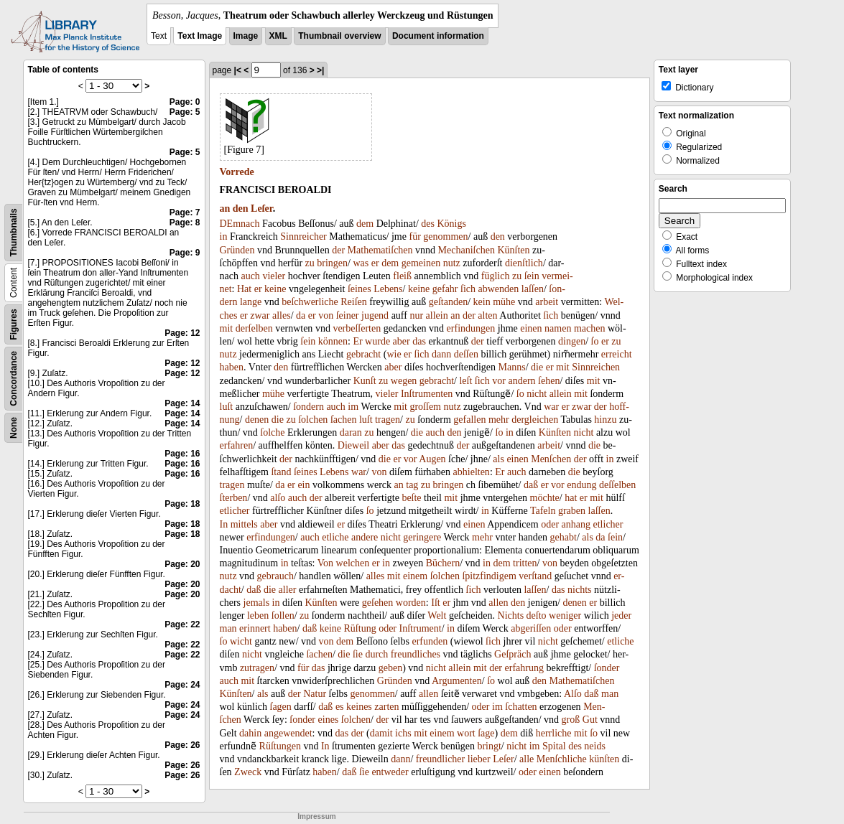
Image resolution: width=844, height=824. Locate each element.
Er (357, 341)
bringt (489, 746)
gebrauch (275, 576)
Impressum (316, 816)
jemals (257, 602)
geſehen (378, 602)
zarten (386, 706)
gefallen (469, 419)
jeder (621, 615)
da (300, 315)
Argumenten (457, 680)
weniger (565, 615)
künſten (604, 759)
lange (250, 301)
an (225, 208)
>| (320, 70)
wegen (404, 380)
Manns (512, 367)
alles (281, 315)
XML (278, 36)
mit (226, 328)
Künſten (513, 250)
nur (416, 315)
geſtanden (448, 301)
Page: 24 (182, 685)
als (498, 459)
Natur (314, 693)
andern (522, 380)
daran (351, 432)
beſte (411, 497)
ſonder (607, 668)
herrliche (554, 733)
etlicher (235, 510)
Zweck (247, 772)
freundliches (415, 654)
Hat (244, 289)
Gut (590, 719)
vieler (273, 276)
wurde (377, 341)
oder (550, 524)
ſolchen (313, 419)
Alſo (573, 693)
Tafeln (543, 510)
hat (571, 497)
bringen (332, 263)
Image (246, 36)
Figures (14, 324)
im (353, 406)
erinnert (255, 628)
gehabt (563, 537)
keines (359, 706)
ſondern (308, 406)
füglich (495, 276)
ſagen (281, 706)
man (228, 628)
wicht (241, 641)
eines (328, 719)
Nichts (511, 615)
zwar (259, 315)
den (241, 208)
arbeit (546, 301)
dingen (571, 341)
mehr (498, 419)
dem (365, 223)
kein (482, 301)
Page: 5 (185, 112)
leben (258, 615)
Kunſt (364, 380)
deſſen (466, 354)
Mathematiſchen (380, 250)
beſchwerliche (310, 301)
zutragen (257, 668)
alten (487, 315)
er (375, 263)
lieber (479, 759)
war (551, 406)
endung (581, 484)
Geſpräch (512, 654)
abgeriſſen (531, 628)
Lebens (388, 289)
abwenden (498, 289)
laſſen (532, 289)
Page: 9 (185, 253)
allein (437, 315)
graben (571, 510)
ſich (468, 289)
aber (401, 341)
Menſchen (551, 459)
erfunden (429, 641)
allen (498, 602)
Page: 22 (182, 624)
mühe (504, 301)
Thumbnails (14, 232)
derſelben (254, 328)
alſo (277, 497)
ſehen (549, 380)
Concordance (14, 378)
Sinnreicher (303, 236)
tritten (525, 563)
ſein (531, 276)
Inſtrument (420, 628)
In (224, 524)
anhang (576, 524)
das (419, 341)
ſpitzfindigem (489, 576)
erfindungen (471, 328)
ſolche (272, 432)
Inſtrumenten (427, 393)
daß (531, 484)
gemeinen (421, 263)
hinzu (605, 419)
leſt (465, 380)
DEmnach (240, 223)
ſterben (234, 497)
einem (415, 576)
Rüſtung (360, 628)
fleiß (402, 276)
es (339, 706)
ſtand (281, 472)
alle (526, 759)
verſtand (535, 576)
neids (595, 746)
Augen (432, 459)
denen (257, 419)
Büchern (443, 563)
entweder (389, 772)
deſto (537, 615)
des (428, 223)
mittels (244, 524)
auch (250, 276)
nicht (537, 393)
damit (381, 733)
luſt (226, 406)
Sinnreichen (596, 367)
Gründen (237, 250)
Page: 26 (182, 745)
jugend (375, 315)
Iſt (435, 602)
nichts (579, 589)
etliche (335, 537)
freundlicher (440, 759)
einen (531, 328)
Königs (451, 223)
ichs (403, 733)
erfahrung (524, 668)
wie (393, 354)
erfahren (237, 445)
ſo (595, 341)
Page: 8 (185, 222)
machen (590, 328)
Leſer (262, 208)
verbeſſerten (357, 328)
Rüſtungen (280, 746)
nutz (451, 263)
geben (390, 668)
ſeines (359, 289)
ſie (358, 654)
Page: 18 (182, 504)
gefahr (445, 289)
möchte (545, 497)
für (414, 236)
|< (237, 70)
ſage (486, 733)
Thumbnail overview (339, 36)
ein (303, 484)
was (360, 263)
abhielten (471, 472)
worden (411, 602)
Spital (554, 746)
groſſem (425, 406)
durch (376, 654)
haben (232, 367)
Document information (438, 36)
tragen (387, 419)
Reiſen (353, 301)
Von (325, 563)
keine (275, 289)
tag (412, 484)
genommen (445, 236)
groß (571, 719)
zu (310, 263)
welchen (353, 563)
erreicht (616, 354)
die (537, 367)
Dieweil (353, 445)
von (325, 315)
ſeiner (347, 315)
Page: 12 (182, 333)
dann (441, 354)
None (14, 428)
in (224, 236)
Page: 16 (182, 454)
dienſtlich (524, 263)
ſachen (343, 419)
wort (466, 733)
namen (557, 328)
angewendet (288, 733)
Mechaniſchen (466, 250)
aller (288, 589)
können (333, 341)
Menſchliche (562, 759)
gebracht (363, 354)
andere (364, 537)
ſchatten (521, 706)
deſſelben (617, 484)
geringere (422, 537)
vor (499, 380)
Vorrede (237, 172)
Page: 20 (182, 564)
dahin (250, 733)
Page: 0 (185, 102)
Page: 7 (185, 212)
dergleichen (534, 419)
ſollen (283, 615)
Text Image (199, 36)
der (338, 250)
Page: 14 (182, 403)
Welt (436, 615)
